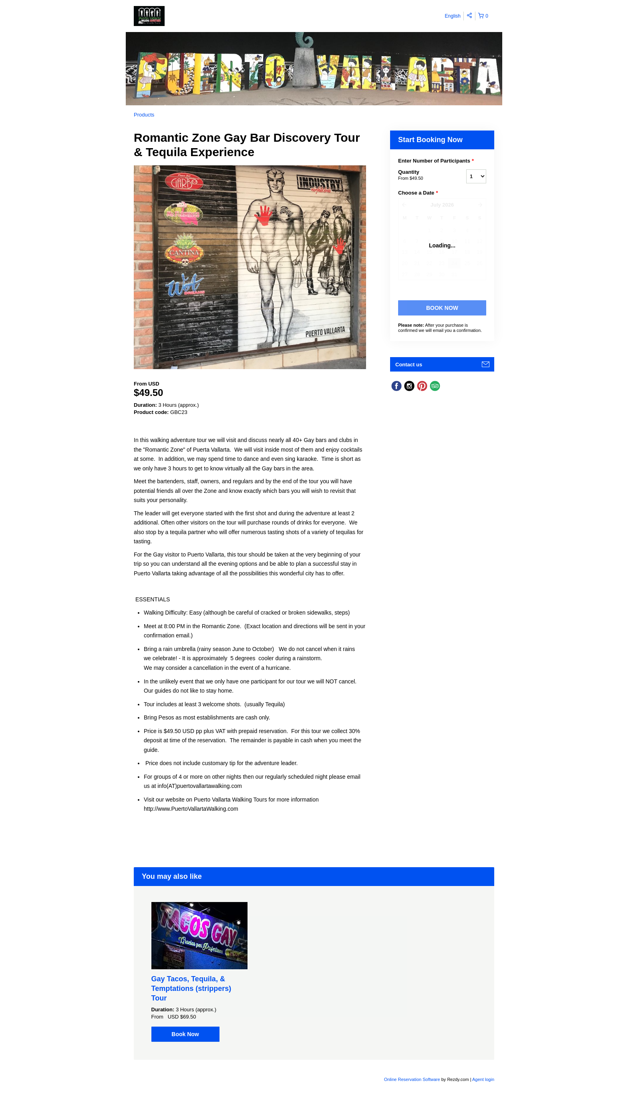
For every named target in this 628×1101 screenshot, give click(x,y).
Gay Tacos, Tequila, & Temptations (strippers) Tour (191, 988)
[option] (199, 972)
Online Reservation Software (412, 1079)
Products (144, 115)
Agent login (483, 1079)
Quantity (422, 175)
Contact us (408, 365)
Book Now (185, 1034)
